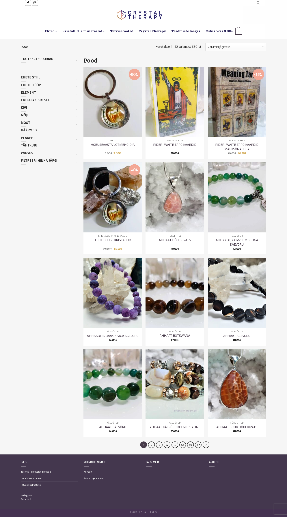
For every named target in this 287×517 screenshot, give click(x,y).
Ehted (51, 31)
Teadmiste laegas (185, 31)
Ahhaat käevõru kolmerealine (175, 427)
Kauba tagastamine (94, 478)
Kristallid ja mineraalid (83, 31)
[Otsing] (258, 3)
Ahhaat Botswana (175, 335)
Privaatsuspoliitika (31, 484)
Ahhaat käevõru (236, 336)
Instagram (26, 495)
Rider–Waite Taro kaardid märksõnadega (236, 146)
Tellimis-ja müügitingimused (36, 471)
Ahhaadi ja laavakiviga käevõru (113, 336)
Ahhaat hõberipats (175, 240)
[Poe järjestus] (235, 47)
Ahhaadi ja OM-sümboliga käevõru (237, 242)
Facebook (26, 499)
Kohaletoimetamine (31, 478)
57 (198, 445)
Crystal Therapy (152, 31)
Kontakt (88, 471)
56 (190, 445)
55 (182, 445)
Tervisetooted (121, 31)
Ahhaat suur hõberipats (236, 427)
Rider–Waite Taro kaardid (174, 144)
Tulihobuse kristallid (112, 240)
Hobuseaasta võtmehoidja (113, 144)
